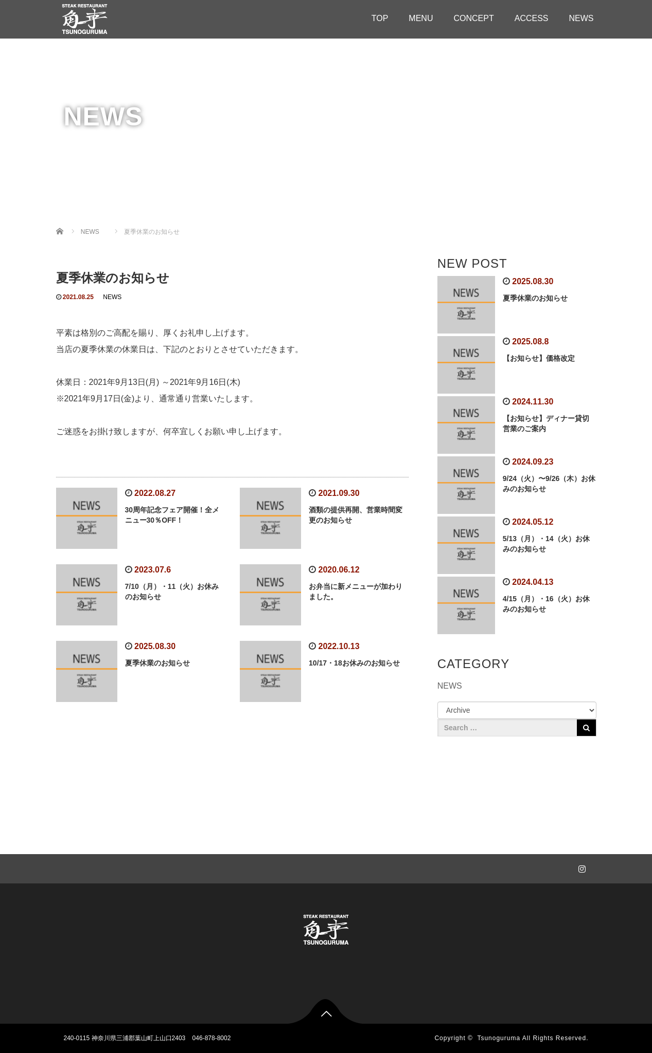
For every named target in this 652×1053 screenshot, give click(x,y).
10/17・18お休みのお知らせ (354, 663)
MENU (421, 18)
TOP (380, 18)
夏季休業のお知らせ (157, 663)
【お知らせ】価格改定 (539, 358)
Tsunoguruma (498, 1038)
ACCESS (532, 18)
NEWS (581, 18)
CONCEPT (473, 18)
